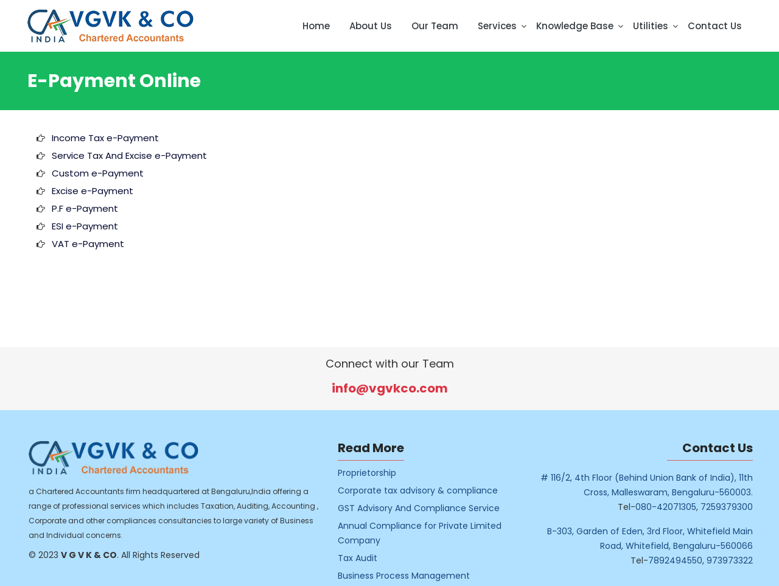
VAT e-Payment (88, 243)
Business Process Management (414, 576)
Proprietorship (377, 473)
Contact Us (715, 25)
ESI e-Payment (85, 226)
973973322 (739, 560)
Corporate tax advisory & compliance (428, 490)
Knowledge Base (574, 25)
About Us (370, 25)
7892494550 (685, 560)
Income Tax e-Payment (105, 137)
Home (316, 25)
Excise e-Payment (92, 190)
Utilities (650, 25)
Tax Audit (367, 558)
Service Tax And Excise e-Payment (129, 155)
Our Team (434, 25)
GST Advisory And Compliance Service (428, 508)
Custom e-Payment (98, 173)
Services (497, 25)
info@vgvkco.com (390, 388)
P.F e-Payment (85, 208)
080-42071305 (675, 507)
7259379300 (736, 507)
